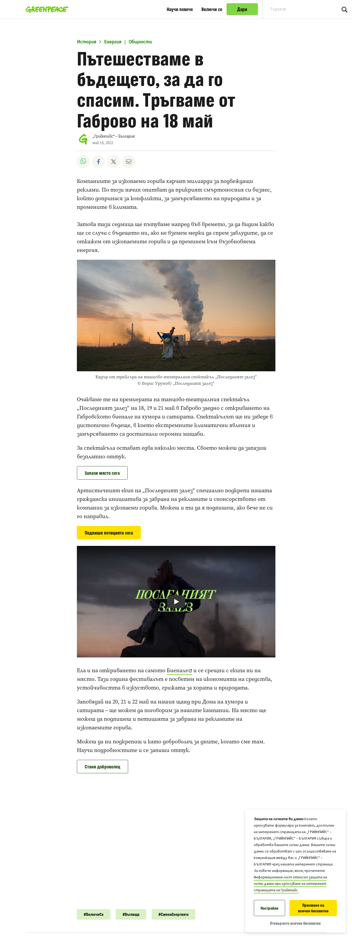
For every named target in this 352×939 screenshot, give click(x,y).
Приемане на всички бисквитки (313, 908)
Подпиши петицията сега (109, 532)
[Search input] (296, 9)
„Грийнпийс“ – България (114, 136)
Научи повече (180, 9)
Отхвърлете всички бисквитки (295, 923)
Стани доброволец (102, 766)
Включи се (211, 9)
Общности (140, 42)
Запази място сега (102, 473)
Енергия (112, 42)
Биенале (177, 670)
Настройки (269, 908)
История (86, 42)
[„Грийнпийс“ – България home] (45, 9)
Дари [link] (242, 9)
